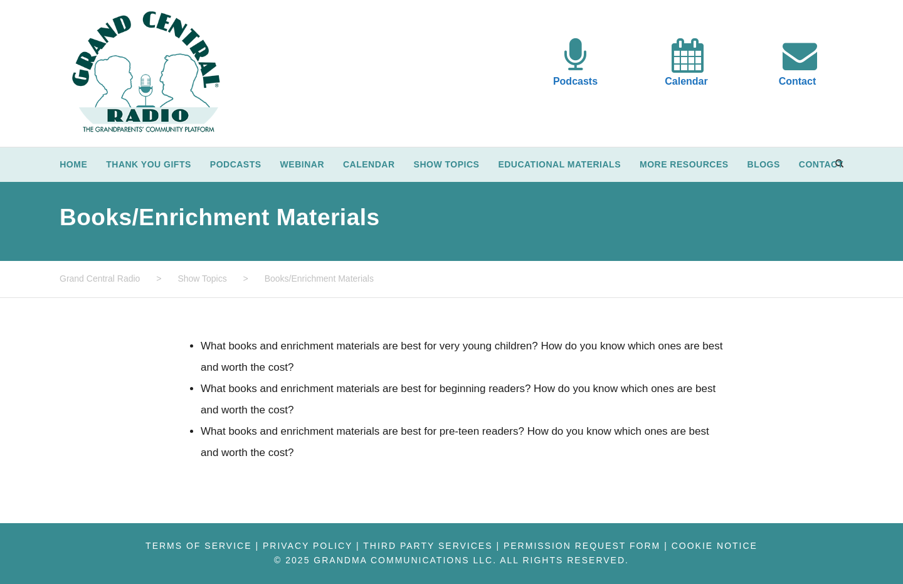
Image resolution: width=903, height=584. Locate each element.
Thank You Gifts (148, 164)
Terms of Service (198, 546)
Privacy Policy (307, 546)
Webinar (302, 164)
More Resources (684, 164)
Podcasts (575, 81)
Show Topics (447, 164)
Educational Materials (559, 164)
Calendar (686, 81)
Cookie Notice (715, 546)
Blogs (763, 164)
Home (73, 164)
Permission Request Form (582, 546)
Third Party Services (427, 546)
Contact (797, 81)
